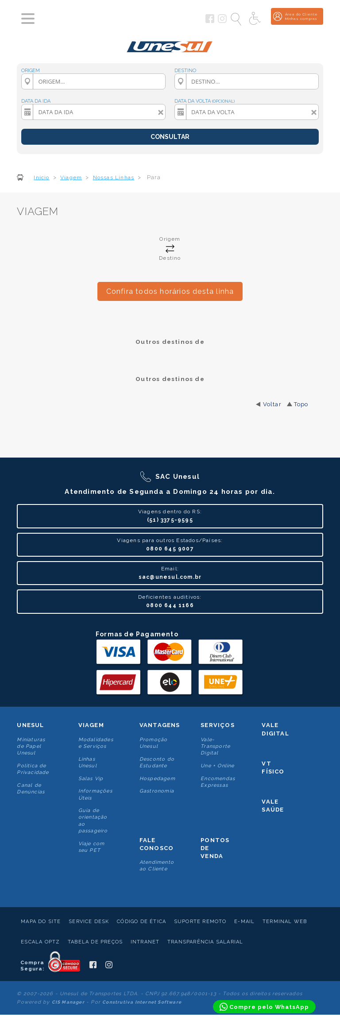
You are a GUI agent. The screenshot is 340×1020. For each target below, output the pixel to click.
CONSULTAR (170, 136)
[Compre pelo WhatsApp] (264, 1006)
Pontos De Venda (215, 848)
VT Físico (273, 767)
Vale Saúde (273, 805)
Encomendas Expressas (218, 782)
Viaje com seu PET (91, 847)
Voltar (272, 404)
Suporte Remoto (200, 921)
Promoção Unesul (153, 743)
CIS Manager (68, 1002)
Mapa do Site (41, 921)
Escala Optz (40, 942)
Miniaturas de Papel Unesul (31, 746)
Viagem (91, 725)
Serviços (218, 725)
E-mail (244, 921)
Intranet (145, 942)
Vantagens (159, 725)
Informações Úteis (95, 794)
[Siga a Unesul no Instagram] (222, 21)
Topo (301, 404)
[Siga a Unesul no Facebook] (209, 21)
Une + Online (217, 766)
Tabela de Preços (95, 942)
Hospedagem (157, 778)
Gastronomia (156, 791)
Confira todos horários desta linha (170, 291)
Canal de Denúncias (31, 788)
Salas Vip (91, 778)
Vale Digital (275, 729)
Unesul (30, 725)
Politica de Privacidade (33, 769)
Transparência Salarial (205, 942)
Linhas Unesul (87, 762)
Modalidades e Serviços (95, 743)
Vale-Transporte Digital (215, 746)
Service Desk (89, 921)
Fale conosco (156, 844)
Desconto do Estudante (156, 762)
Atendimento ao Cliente (156, 865)
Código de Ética (141, 921)
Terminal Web (285, 921)
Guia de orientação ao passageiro (93, 821)
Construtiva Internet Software (142, 1002)
